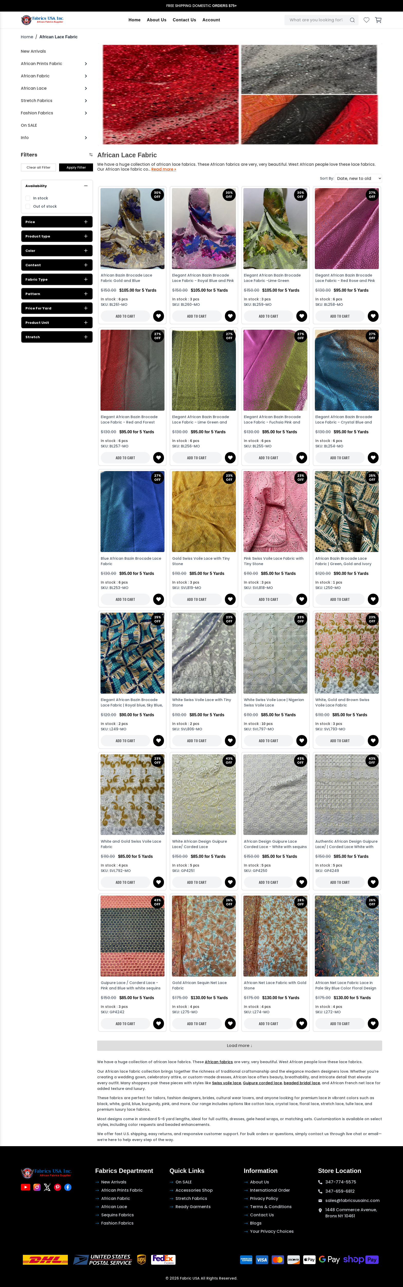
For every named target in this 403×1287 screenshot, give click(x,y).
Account (211, 20)
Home (135, 20)
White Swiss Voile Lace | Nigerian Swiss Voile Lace (274, 702)
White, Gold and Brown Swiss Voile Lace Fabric (342, 702)
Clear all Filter (38, 167)
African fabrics (219, 1062)
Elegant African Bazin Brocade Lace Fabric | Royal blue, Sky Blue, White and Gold (132, 703)
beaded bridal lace (302, 1083)
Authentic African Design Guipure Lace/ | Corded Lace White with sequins (346, 844)
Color (56, 250)
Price (56, 222)
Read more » (163, 169)
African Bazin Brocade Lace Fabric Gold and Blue (126, 278)
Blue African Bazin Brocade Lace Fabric (131, 561)
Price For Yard (56, 308)
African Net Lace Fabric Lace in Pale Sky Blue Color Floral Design (345, 985)
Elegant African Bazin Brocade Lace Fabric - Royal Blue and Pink (203, 278)
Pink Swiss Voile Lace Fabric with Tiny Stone (274, 561)
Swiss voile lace (226, 1083)
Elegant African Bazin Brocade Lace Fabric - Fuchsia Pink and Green (272, 420)
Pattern (56, 294)
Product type (56, 236)
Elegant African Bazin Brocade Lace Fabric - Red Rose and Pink (345, 278)
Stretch (56, 337)
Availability (56, 186)
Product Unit (56, 322)
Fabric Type (56, 279)
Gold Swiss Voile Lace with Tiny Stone (201, 561)
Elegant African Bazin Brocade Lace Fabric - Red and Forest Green (129, 420)
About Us (157, 20)
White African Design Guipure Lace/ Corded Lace (199, 844)
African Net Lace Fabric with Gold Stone (275, 985)
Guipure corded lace (262, 1083)
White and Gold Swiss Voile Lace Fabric (131, 844)
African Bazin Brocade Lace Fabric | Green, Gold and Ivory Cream (343, 561)
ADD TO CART (125, 316)
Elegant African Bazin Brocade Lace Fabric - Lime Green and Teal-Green (200, 420)
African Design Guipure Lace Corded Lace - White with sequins (275, 844)
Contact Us (184, 20)
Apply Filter (76, 167)
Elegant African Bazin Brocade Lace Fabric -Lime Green (272, 278)
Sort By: (327, 178)
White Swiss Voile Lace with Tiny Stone (201, 702)
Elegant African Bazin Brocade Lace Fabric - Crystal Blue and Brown (343, 420)
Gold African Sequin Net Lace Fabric (199, 985)
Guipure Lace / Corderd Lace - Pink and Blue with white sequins (131, 985)
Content (56, 265)
